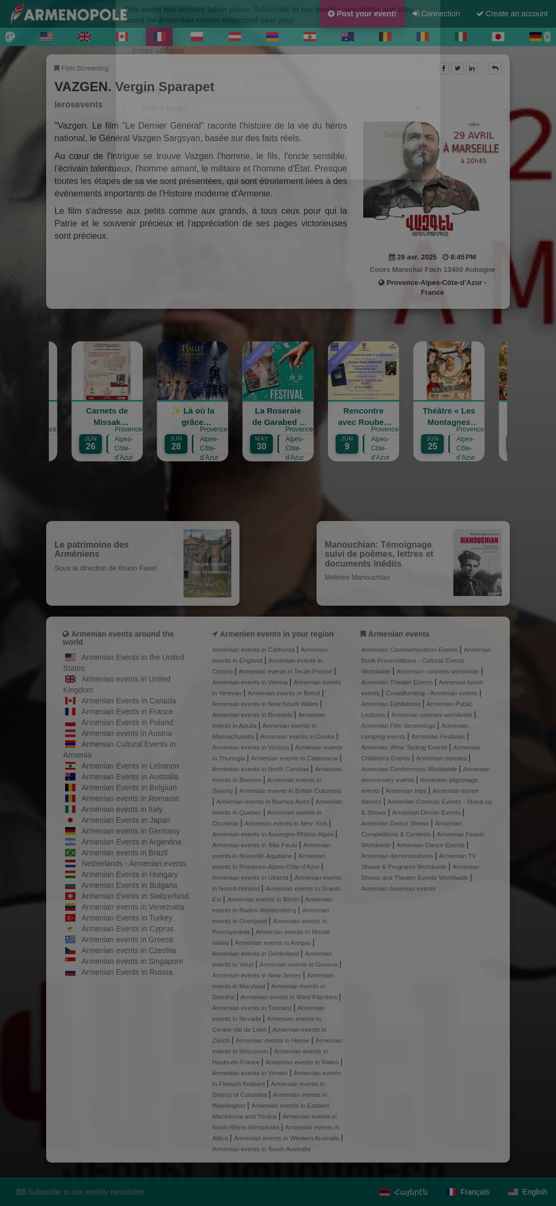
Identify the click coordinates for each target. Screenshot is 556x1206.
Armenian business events (398, 888)
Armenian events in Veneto (251, 1072)
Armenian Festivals (439, 736)
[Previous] (8, 36)
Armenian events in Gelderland (256, 953)
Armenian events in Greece (127, 939)
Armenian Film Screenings (399, 725)
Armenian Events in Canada (128, 700)
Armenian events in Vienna (250, 681)
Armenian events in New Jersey (257, 975)
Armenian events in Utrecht (251, 877)
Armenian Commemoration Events (410, 649)
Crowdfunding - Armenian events (432, 692)
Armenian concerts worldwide (438, 671)
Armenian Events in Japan (125, 820)
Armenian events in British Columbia (290, 790)
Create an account (512, 13)
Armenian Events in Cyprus (127, 928)
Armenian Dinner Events (427, 812)
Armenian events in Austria (126, 733)
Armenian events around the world (118, 638)
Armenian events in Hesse (273, 1040)
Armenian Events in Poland (127, 722)
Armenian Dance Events (431, 844)
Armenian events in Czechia (128, 950)
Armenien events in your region (277, 634)
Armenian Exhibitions (391, 703)
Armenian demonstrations (398, 855)
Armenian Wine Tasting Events (405, 747)
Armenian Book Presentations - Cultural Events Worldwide (426, 660)
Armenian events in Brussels (253, 714)
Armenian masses (442, 757)
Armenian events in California (254, 649)
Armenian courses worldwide (432, 714)
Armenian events (398, 634)
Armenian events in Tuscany (253, 1007)
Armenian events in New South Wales (266, 703)
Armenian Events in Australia (130, 776)
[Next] (547, 36)
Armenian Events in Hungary (129, 874)
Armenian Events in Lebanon (130, 765)
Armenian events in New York (286, 823)
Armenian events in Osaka (298, 736)
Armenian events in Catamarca (295, 757)
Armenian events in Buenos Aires (263, 801)
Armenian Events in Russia (127, 972)
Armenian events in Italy (121, 809)
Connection (436, 13)
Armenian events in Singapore (132, 961)
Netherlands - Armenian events (134, 863)
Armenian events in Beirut (285, 692)
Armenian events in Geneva (299, 964)
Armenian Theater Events (397, 681)
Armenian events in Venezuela (132, 907)
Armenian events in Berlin (264, 899)
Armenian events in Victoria (251, 747)
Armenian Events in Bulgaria (129, 885)
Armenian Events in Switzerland (135, 896)
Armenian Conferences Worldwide (410, 768)
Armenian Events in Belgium (129, 787)
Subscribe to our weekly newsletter (81, 1192)
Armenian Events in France (127, 711)
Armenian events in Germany (130, 831)
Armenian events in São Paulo (255, 844)
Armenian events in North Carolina (261, 768)
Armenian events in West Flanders (290, 996)
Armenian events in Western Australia (287, 1137)
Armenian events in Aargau (274, 942)
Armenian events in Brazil (124, 852)
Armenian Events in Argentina (131, 841)
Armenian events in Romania (130, 798)
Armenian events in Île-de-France (286, 671)
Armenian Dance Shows (396, 823)
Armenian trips (407, 790)
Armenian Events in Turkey (126, 917)
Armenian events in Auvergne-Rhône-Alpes (274, 833)
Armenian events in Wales (303, 1061)
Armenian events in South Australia (261, 1148)
